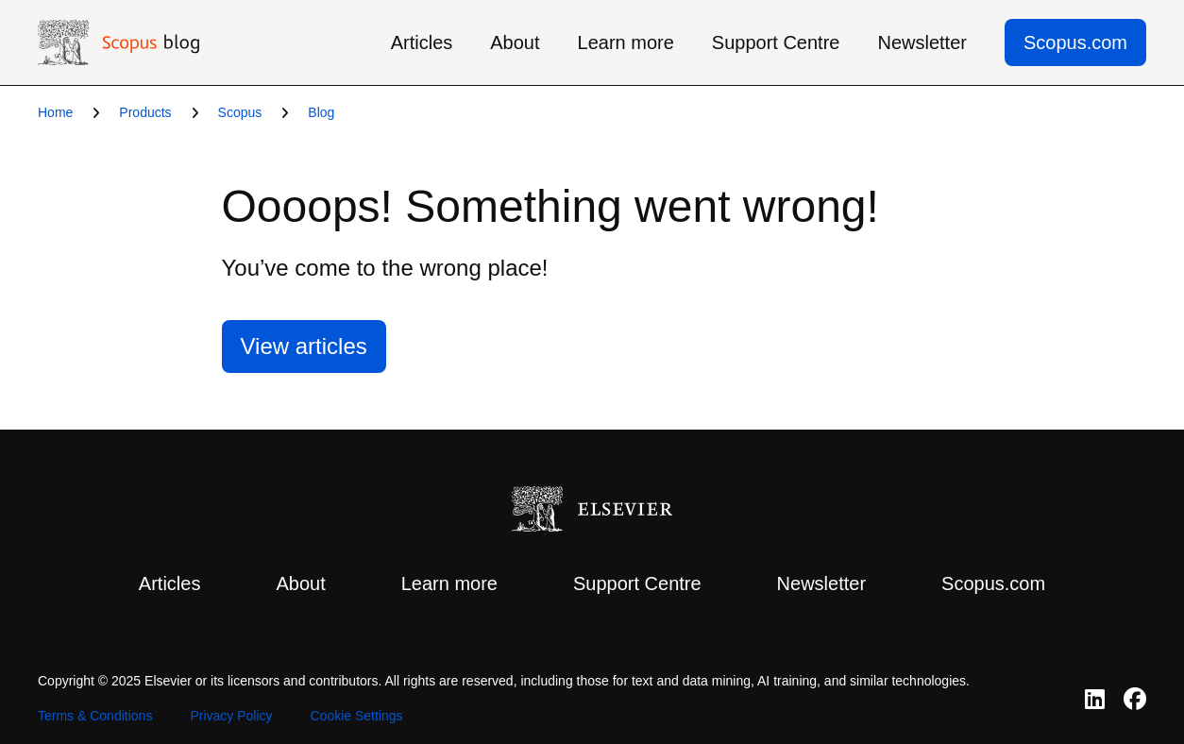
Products (145, 112)
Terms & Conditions (95, 715)
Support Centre (776, 42)
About (514, 42)
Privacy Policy (231, 715)
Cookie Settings (357, 715)
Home (55, 112)
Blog (321, 112)
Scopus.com (1075, 42)
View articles (304, 346)
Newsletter (921, 42)
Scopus (240, 112)
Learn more (626, 42)
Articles (422, 42)
